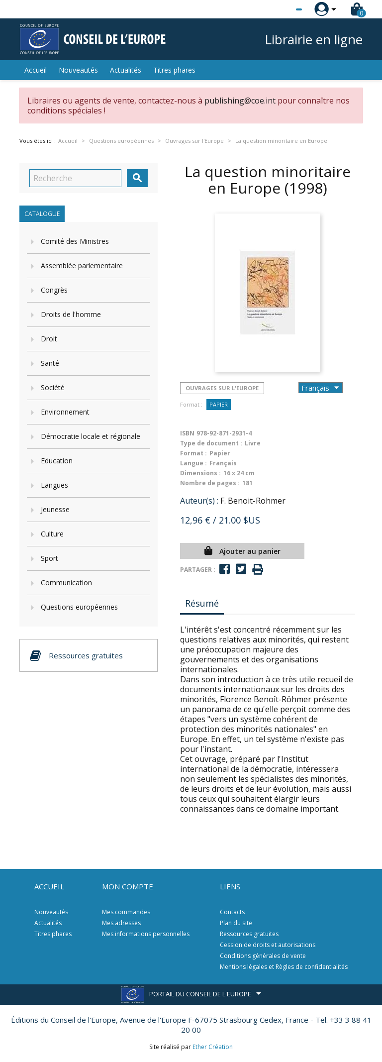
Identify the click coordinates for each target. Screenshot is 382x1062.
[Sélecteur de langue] (278, 9)
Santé (50, 363)
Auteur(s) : (199, 501)
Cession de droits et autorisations (267, 945)
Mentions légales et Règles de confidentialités (284, 966)
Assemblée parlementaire (82, 265)
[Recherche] (75, 178)
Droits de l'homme (71, 314)
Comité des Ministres (75, 241)
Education (57, 460)
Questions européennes (79, 607)
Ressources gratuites (249, 934)
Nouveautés (78, 70)
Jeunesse (55, 509)
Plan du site (236, 923)
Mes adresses (121, 923)
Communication (66, 582)
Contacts (232, 912)
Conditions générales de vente (263, 956)
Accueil (35, 70)
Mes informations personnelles (146, 934)
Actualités (125, 70)
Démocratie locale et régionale (90, 436)
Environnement (65, 412)
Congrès (54, 290)
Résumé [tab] (202, 603)
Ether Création (212, 1047)
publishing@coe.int (240, 100)
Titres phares (174, 70)
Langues (54, 485)
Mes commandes (126, 912)
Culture (52, 533)
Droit (49, 338)
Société (53, 387)
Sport (49, 558)
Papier (218, 404)
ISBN (187, 433)
